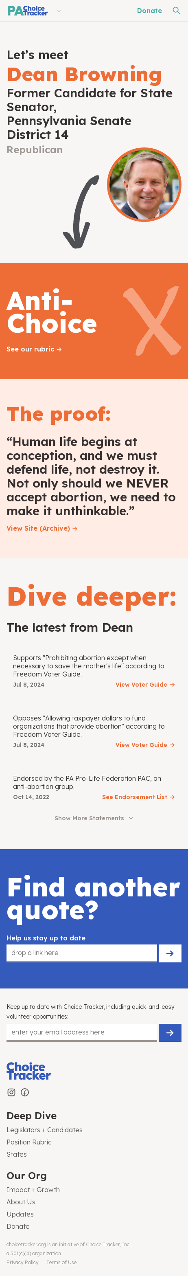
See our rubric (30, 349)
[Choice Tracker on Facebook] (25, 1092)
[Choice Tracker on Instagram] (11, 1092)
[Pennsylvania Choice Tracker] (27, 10)
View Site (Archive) (38, 528)
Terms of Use (61, 1262)
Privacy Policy (23, 1262)
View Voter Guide (141, 684)
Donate (149, 11)
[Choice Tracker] (94, 1071)
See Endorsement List (134, 797)
